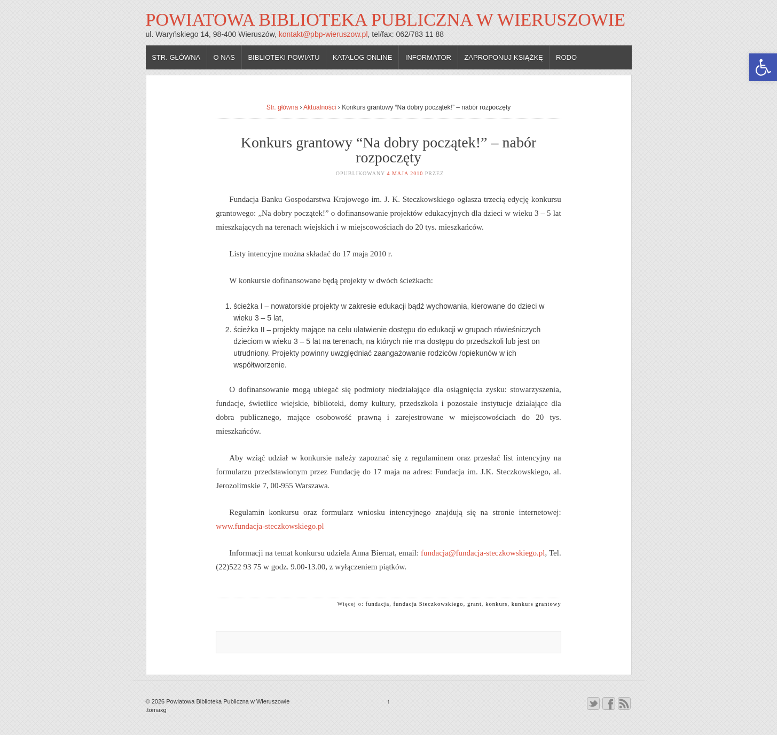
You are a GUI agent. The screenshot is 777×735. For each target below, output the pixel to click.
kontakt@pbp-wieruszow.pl (323, 34)
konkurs (496, 604)
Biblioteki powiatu (283, 57)
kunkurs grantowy (536, 604)
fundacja (378, 604)
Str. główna (176, 57)
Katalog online (363, 57)
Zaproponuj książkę (503, 57)
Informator (428, 57)
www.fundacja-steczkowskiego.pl (270, 526)
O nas (224, 57)
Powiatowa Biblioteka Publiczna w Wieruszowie (385, 19)
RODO (566, 57)
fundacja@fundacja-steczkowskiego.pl (483, 553)
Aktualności (319, 107)
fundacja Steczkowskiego (429, 604)
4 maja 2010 (405, 173)
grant (474, 604)
